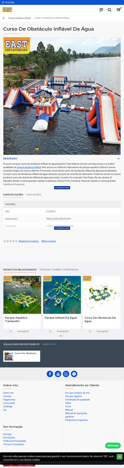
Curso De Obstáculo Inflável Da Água (26, 353)
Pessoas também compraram (59, 269)
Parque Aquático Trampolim (16, 319)
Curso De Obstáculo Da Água (100, 319)
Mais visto (49, 344)
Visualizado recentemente (21, 344)
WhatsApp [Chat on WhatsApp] (113, 445)
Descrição (10, 158)
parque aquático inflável (29, 167)
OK (119, 457)
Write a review (48, 241)
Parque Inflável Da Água (61, 317)
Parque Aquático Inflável (19, 18)
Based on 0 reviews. (29, 241)
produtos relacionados (19, 269)
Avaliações (33, 194)
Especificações (13, 194)
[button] (60, 336)
